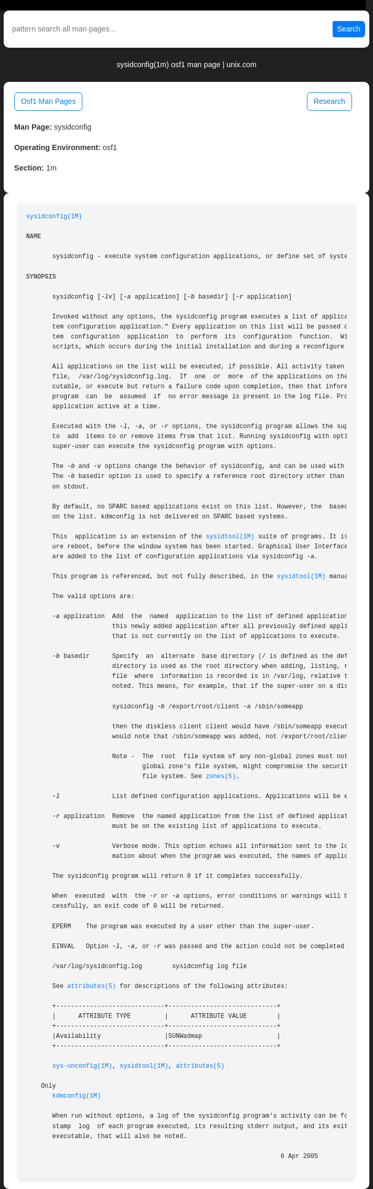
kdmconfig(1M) (76, 1096)
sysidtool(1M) (230, 536)
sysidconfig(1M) (54, 216)
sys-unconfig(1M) (82, 1066)
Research (329, 101)
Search (348, 29)
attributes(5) (91, 986)
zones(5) (221, 776)
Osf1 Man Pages (48, 101)
